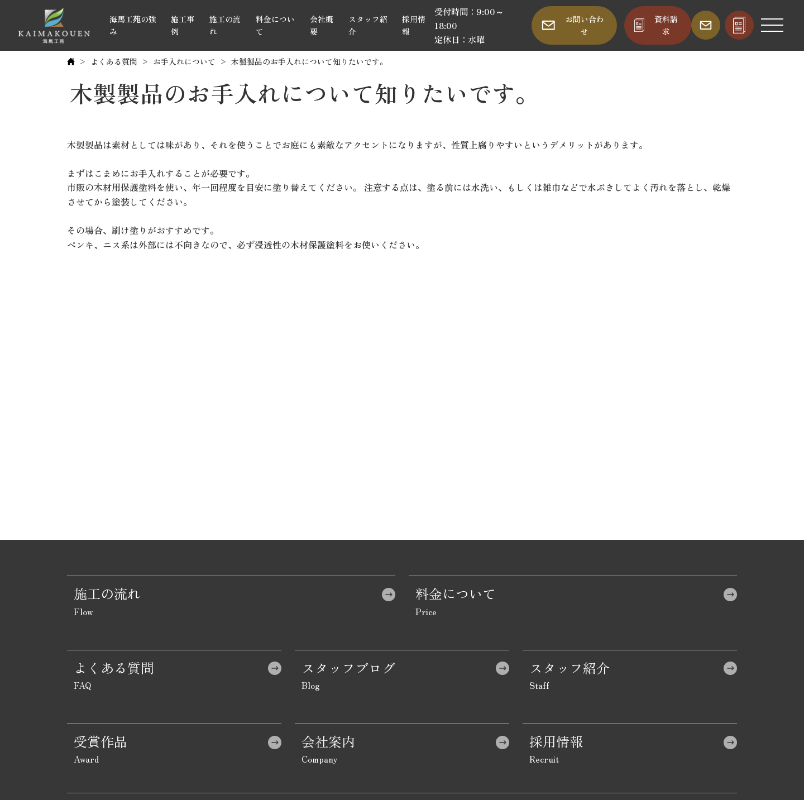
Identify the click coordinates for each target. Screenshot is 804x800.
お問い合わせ (584, 25)
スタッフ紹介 (367, 25)
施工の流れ (225, 25)
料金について (275, 25)
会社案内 (328, 741)
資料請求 (666, 25)
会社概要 (321, 25)
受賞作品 (100, 741)
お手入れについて (184, 61)
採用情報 (413, 25)
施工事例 (182, 25)
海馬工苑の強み (132, 25)
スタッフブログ (348, 667)
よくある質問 (113, 61)
